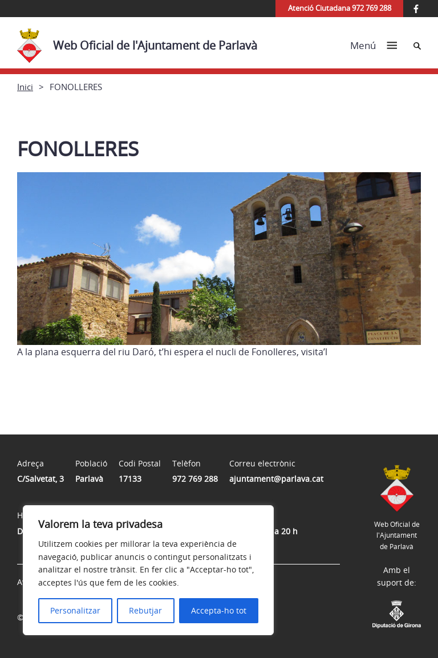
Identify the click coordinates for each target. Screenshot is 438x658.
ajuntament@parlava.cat (276, 478)
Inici (25, 86)
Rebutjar (145, 610)
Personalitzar (75, 610)
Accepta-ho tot (218, 610)
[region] (148, 570)
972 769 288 (195, 478)
